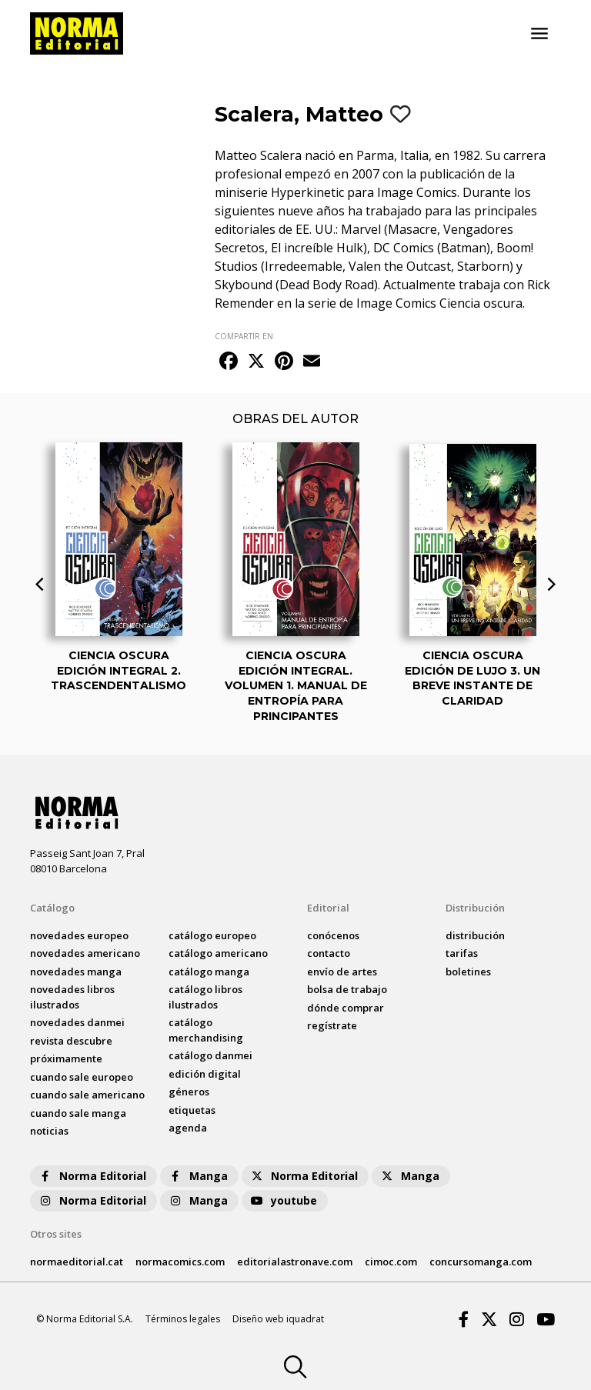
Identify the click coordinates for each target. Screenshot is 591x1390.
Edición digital (205, 1074)
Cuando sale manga (78, 1113)
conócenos (333, 935)
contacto (328, 953)
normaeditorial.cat (76, 1261)
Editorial (328, 908)
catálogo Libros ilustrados (205, 997)
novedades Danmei (77, 1022)
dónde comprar (345, 1008)
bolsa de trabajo (347, 989)
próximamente (66, 1058)
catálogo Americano (218, 953)
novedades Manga (76, 971)
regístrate (332, 1025)
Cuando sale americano (87, 1095)
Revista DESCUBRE (71, 1041)
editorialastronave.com (294, 1261)
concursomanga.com (480, 1261)
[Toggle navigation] (539, 33)
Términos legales (182, 1318)
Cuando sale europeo (81, 1077)
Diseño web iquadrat (278, 1318)
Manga (198, 1175)
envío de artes (342, 971)
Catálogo (52, 908)
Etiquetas (192, 1110)
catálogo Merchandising (206, 1030)
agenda (188, 1128)
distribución (475, 935)
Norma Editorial (92, 1175)
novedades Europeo (79, 935)
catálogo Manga (209, 971)
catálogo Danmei (210, 1055)
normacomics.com (180, 1261)
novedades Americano (85, 953)
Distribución (475, 908)
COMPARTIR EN (244, 336)
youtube (283, 1200)
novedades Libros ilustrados (72, 997)
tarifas (462, 953)
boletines (468, 971)
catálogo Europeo (212, 935)
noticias (49, 1131)
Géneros (189, 1091)
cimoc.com (391, 1261)
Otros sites (56, 1234)
